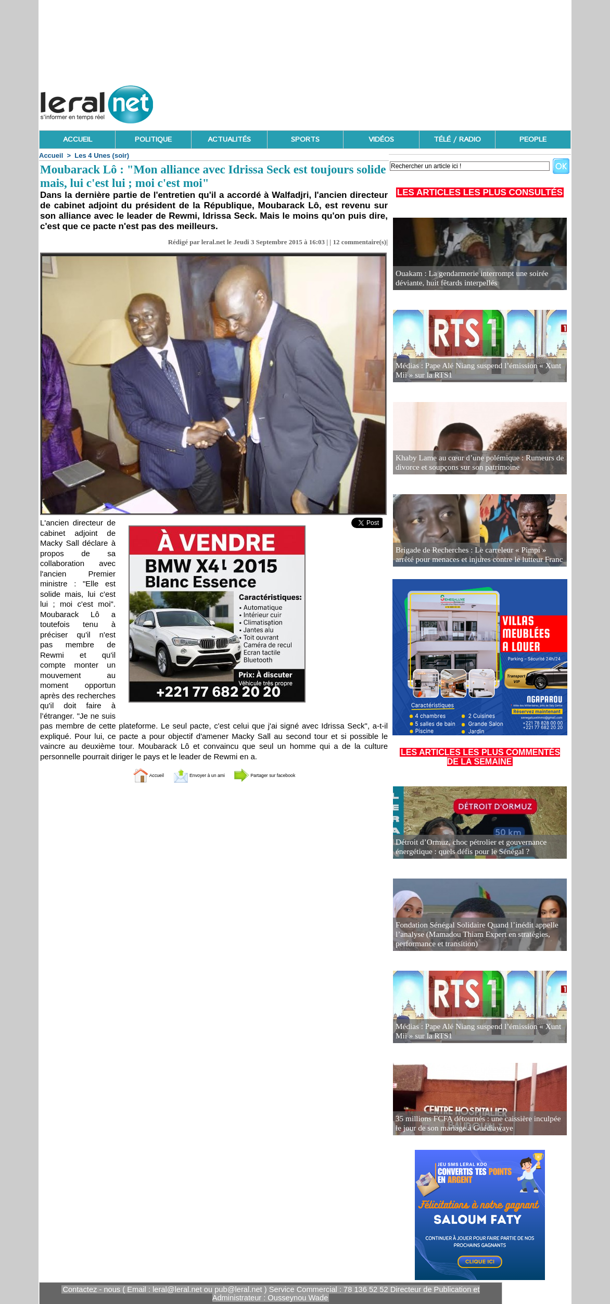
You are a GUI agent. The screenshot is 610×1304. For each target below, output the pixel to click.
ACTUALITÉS (229, 139)
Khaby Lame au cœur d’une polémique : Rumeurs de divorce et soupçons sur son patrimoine (473, 463)
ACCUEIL (77, 139)
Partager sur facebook (283, 774)
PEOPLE (533, 139)
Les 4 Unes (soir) (101, 155)
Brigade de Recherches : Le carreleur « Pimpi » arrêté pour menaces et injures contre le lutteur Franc (474, 555)
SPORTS (305, 139)
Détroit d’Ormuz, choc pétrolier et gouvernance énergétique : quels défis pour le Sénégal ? (465, 847)
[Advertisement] (381, 101)
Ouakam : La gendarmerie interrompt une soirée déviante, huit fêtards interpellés (466, 279)
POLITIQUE (153, 139)
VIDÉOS (381, 139)
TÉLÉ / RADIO (457, 139)
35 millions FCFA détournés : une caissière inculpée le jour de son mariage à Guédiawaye (475, 1124)
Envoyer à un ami (188, 774)
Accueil (51, 155)
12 (336, 242)
